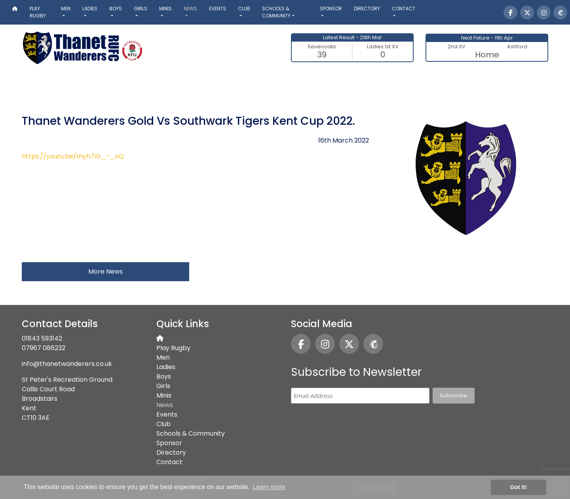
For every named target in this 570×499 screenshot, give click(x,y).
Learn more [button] (269, 487)
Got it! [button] (518, 487)
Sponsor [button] (331, 8)
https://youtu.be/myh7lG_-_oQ (73, 156)
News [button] (190, 8)
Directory (367, 8)
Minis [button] (165, 8)
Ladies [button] (89, 8)
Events (217, 8)
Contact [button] (403, 8)
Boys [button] (115, 8)
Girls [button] (140, 8)
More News (105, 271)
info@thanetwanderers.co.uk (67, 363)
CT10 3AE (35, 417)
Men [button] (65, 8)
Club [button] (244, 8)
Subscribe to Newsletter (356, 372)
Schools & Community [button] (276, 12)
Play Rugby (38, 12)
